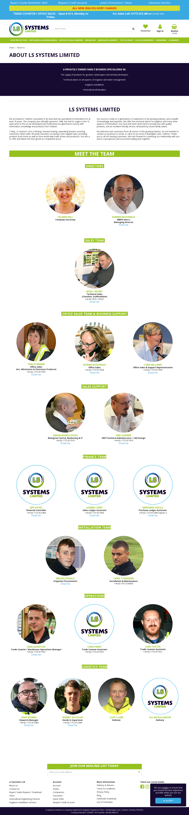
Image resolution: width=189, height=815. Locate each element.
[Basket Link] (174, 29)
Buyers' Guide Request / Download (25, 792)
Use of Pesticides (105, 802)
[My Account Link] (160, 28)
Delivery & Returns (105, 785)
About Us (13, 785)
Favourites (58, 795)
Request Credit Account (64, 802)
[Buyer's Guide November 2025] (29, 3)
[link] (142, 786)
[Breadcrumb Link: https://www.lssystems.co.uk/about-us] (21, 47)
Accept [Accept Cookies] (168, 800)
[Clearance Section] (160, 3)
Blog (99, 795)
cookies (165, 787)
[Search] (92, 29)
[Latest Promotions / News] (116, 3)
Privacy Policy (103, 792)
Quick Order (58, 799)
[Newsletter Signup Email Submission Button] (139, 772)
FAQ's (12, 795)
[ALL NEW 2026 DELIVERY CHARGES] (94, 8)
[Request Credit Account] (72, 3)
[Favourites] (145, 28)
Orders (56, 789)
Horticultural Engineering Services (24, 799)
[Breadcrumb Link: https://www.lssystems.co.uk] (11, 47)
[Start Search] (133, 29)
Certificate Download (106, 798)
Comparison (58, 792)
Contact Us (14, 789)
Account (56, 785)
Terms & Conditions (106, 788)
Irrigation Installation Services (22, 802)
